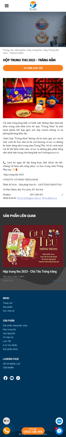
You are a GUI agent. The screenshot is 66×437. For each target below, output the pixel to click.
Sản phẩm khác (10, 349)
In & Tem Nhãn (10, 345)
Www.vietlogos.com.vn (29, 198)
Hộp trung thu (34, 50)
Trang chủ (8, 50)
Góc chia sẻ (8, 310)
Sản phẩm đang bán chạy (15, 325)
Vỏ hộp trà (8, 337)
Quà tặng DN (9, 333)
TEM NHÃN (8, 367)
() (6, 420)
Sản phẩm (20, 50)
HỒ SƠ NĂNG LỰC (11, 364)
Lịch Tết (7, 341)
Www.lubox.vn (49, 198)
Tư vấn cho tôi (33, 68)
